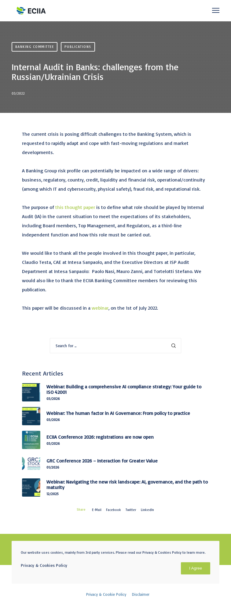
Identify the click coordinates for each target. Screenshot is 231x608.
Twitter (131, 510)
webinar (100, 308)
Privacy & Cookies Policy (44, 565)
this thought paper (75, 207)
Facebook (113, 510)
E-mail (96, 510)
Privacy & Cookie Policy (106, 594)
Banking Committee (34, 47)
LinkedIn (147, 510)
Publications (77, 47)
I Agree (195, 568)
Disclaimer (140, 594)
